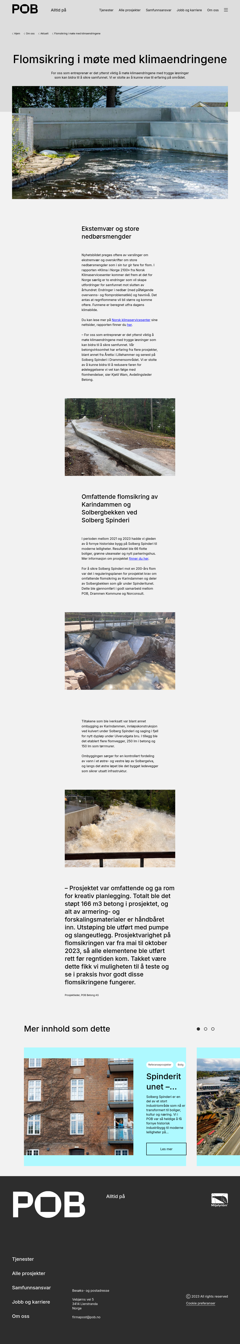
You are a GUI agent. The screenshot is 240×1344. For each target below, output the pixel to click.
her (129, 325)
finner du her (138, 558)
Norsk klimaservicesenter (131, 320)
